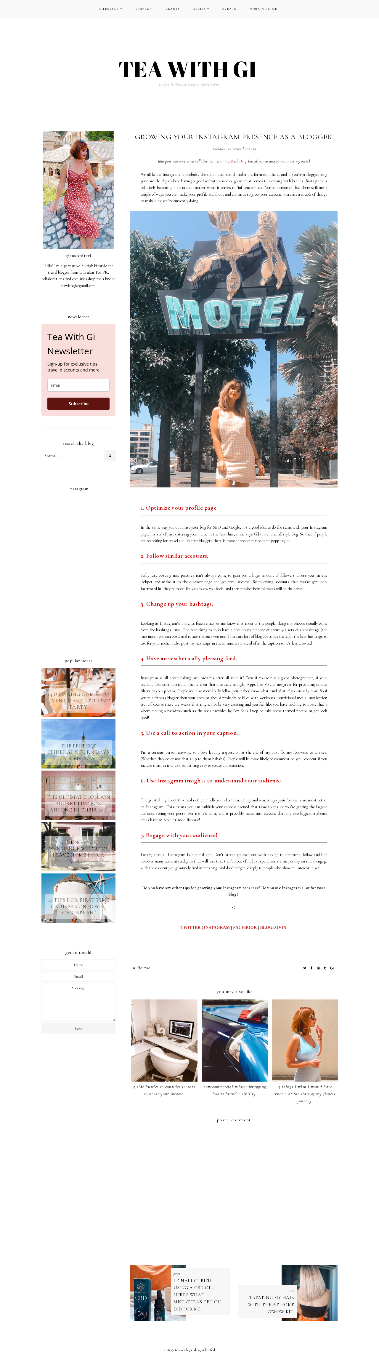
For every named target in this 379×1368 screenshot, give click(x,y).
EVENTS (229, 8)
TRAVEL (142, 8)
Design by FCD (204, 1354)
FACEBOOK (245, 927)
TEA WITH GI (183, 1354)
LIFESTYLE (109, 8)
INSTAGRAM (217, 927)
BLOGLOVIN (274, 927)
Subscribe (79, 403)
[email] (78, 385)
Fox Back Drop (236, 161)
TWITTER (191, 927)
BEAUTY (173, 8)
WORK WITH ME (263, 8)
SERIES (199, 8)
